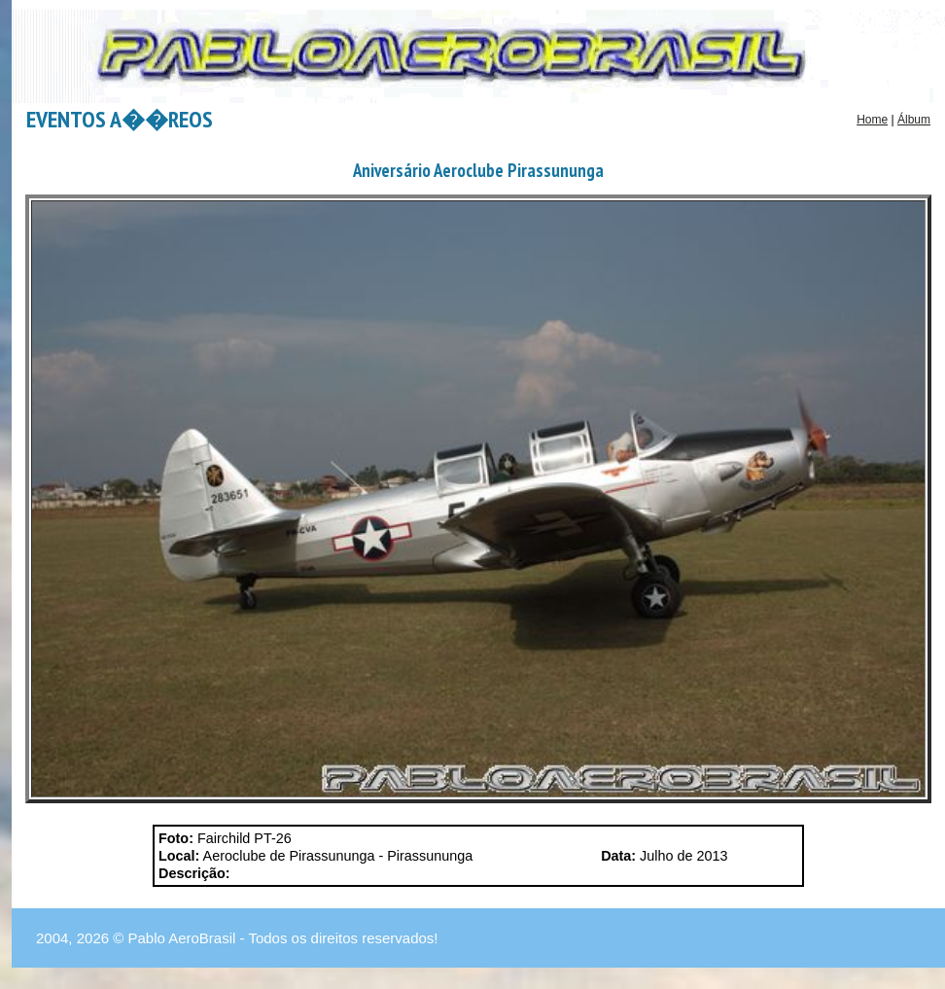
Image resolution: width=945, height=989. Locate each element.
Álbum (913, 119)
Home (872, 119)
